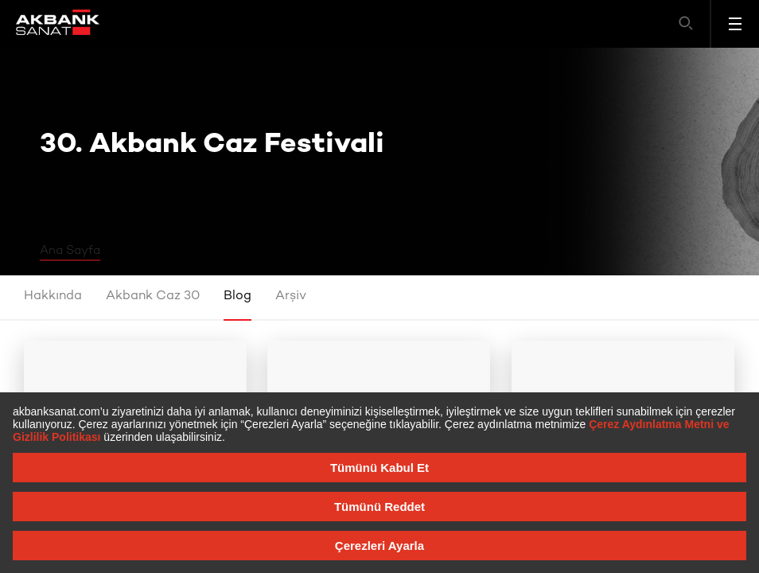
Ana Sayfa (70, 250)
